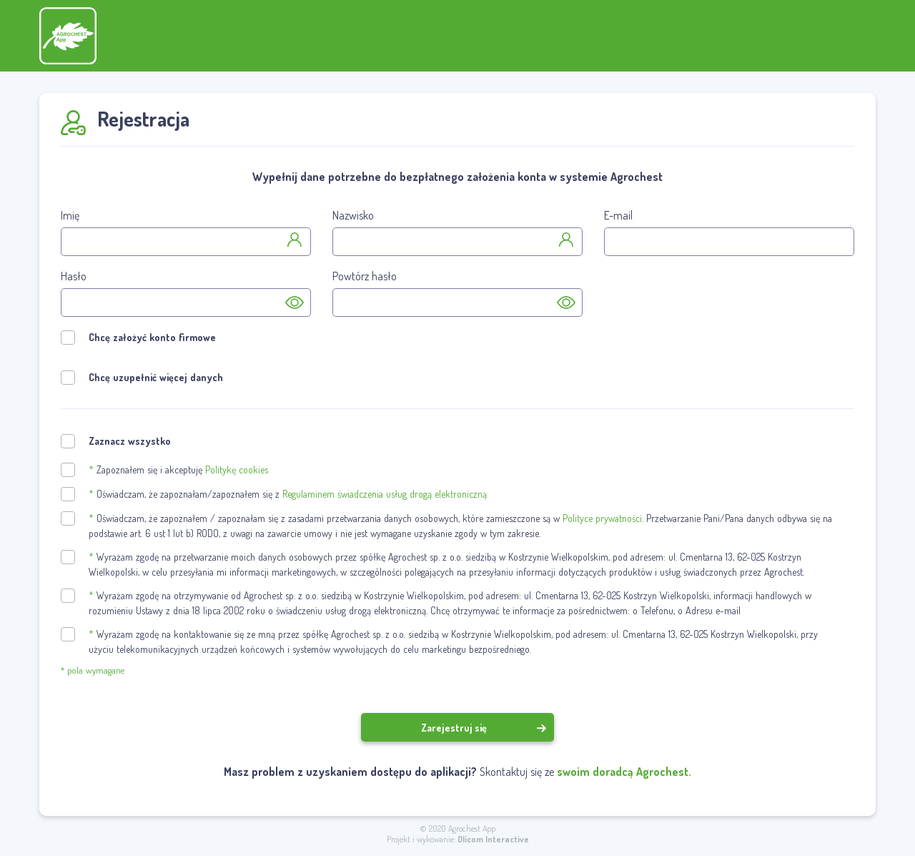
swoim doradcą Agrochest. (624, 771)
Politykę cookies (236, 469)
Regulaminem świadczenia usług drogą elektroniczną (384, 494)
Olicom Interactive (493, 839)
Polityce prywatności (602, 518)
